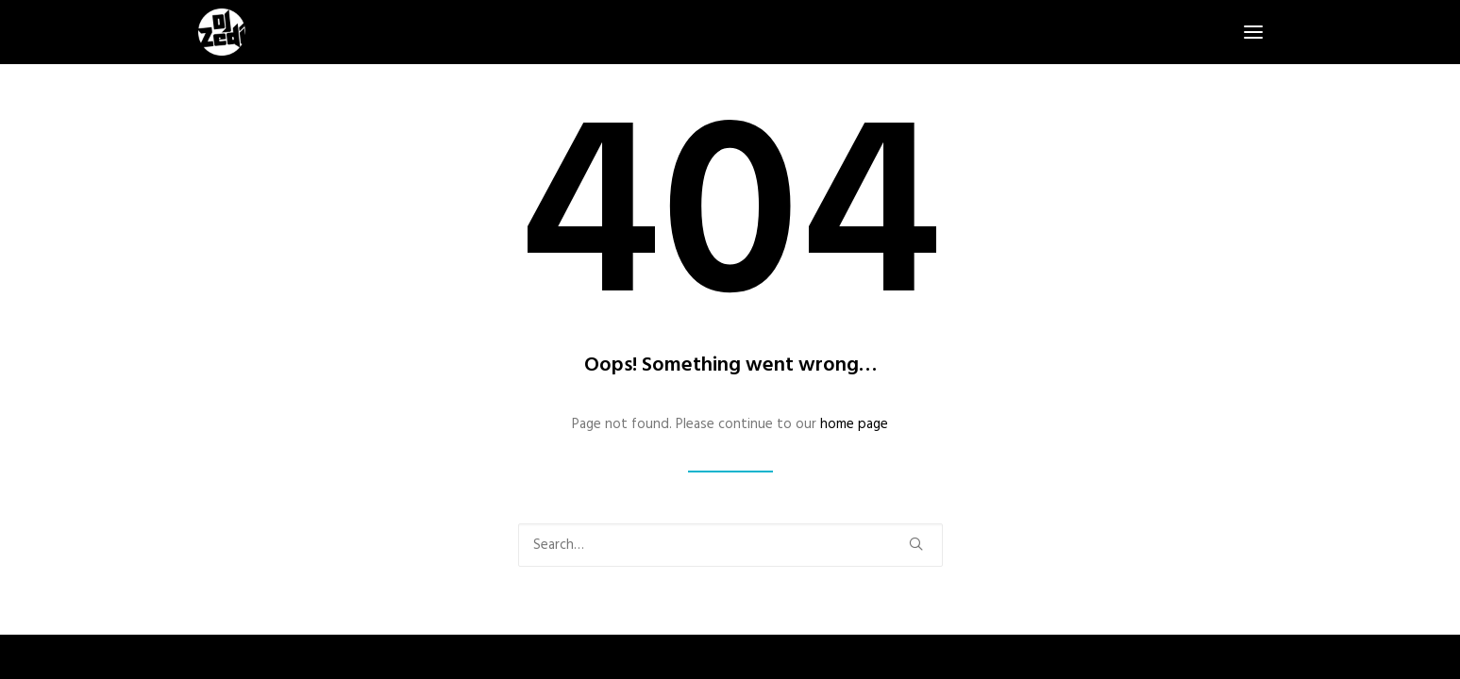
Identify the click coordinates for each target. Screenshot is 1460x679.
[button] (1253, 32)
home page (854, 424)
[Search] (730, 545)
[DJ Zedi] (221, 32)
